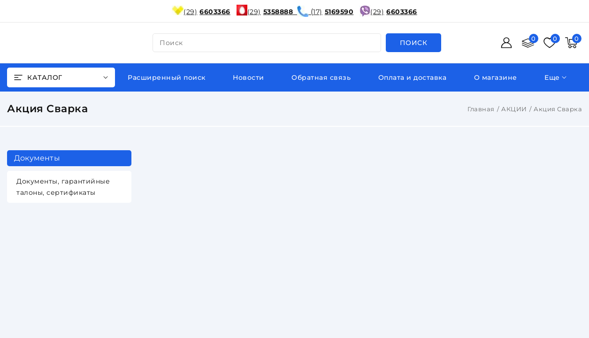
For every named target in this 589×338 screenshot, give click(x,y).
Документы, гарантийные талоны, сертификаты (63, 187)
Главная (481, 109)
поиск (171, 42)
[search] (414, 42)
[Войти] (506, 43)
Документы (37, 158)
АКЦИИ (514, 109)
